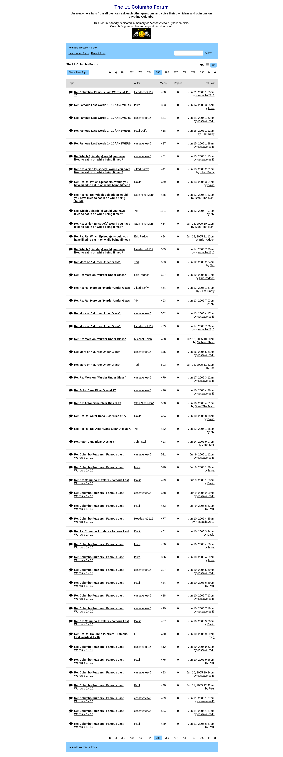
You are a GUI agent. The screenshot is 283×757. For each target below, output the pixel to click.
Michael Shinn (206, 342)
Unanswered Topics (79, 53)
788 (184, 72)
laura (211, 108)
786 (167, 72)
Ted (212, 265)
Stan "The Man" (205, 198)
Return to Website (78, 47)
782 (132, 72)
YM (212, 214)
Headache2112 (205, 95)
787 (176, 72)
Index (94, 47)
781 (123, 72)
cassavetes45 (206, 121)
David (211, 185)
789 (193, 72)
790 (202, 72)
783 (140, 72)
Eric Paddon (206, 239)
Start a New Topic (78, 72)
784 (149, 72)
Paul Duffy (208, 133)
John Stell (208, 444)
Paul (211, 509)
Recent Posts (98, 53)
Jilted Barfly (207, 172)
